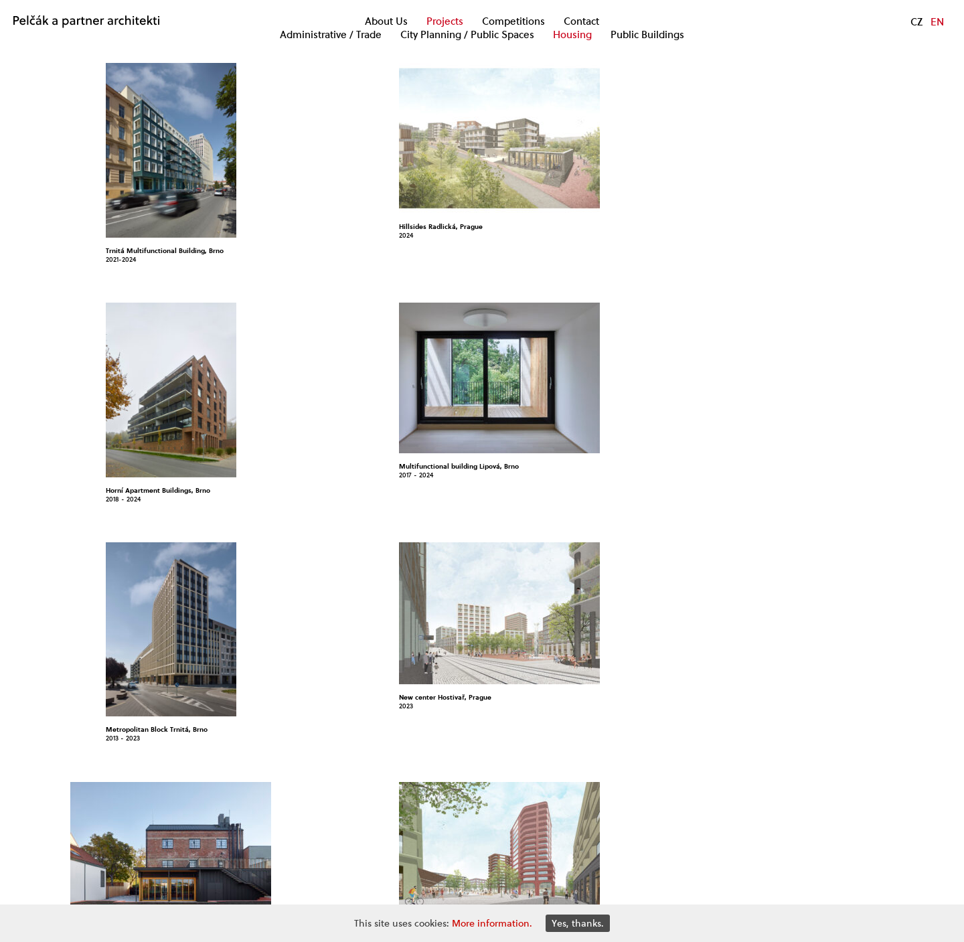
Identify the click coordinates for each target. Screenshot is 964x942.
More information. (492, 923)
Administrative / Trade (331, 35)
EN (937, 21)
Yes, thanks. (578, 923)
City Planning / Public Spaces (467, 35)
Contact (581, 21)
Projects (444, 21)
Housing (572, 35)
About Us (386, 21)
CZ (916, 21)
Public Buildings (647, 35)
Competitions (513, 21)
